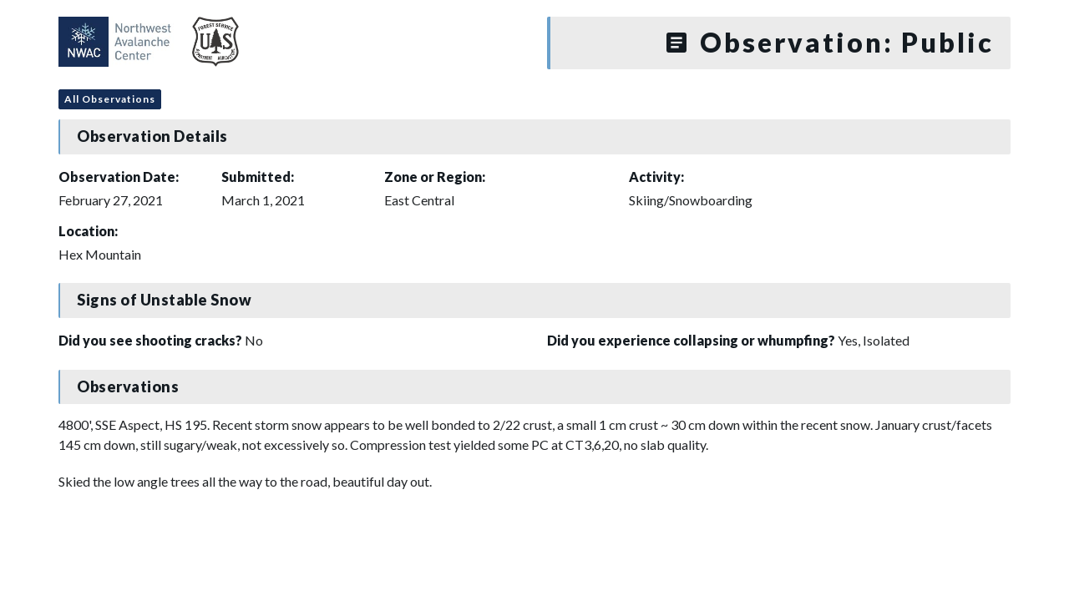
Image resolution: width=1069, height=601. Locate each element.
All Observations (109, 99)
